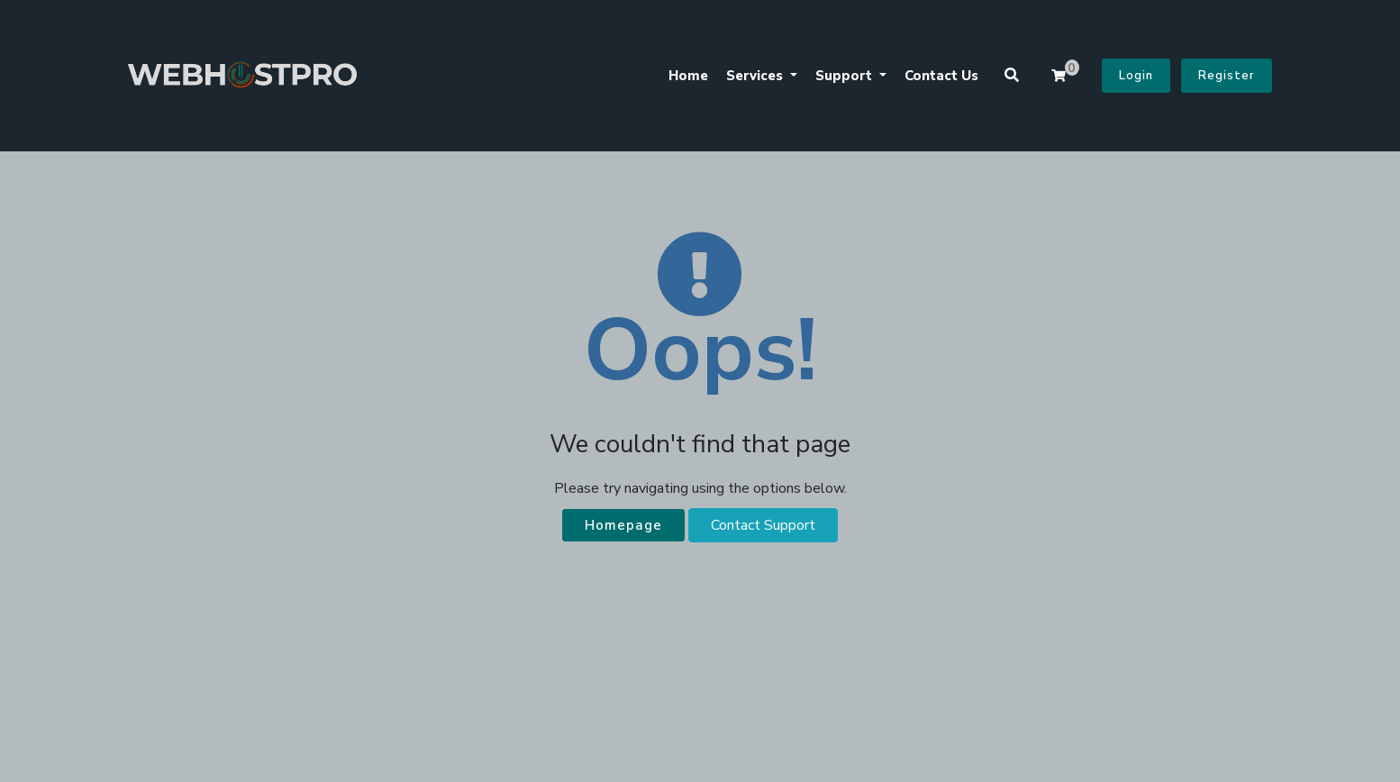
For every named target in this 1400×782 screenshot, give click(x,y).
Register (1226, 76)
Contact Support (763, 525)
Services (756, 76)
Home (688, 76)
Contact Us (941, 76)
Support (845, 76)
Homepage (623, 525)
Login (1136, 76)
